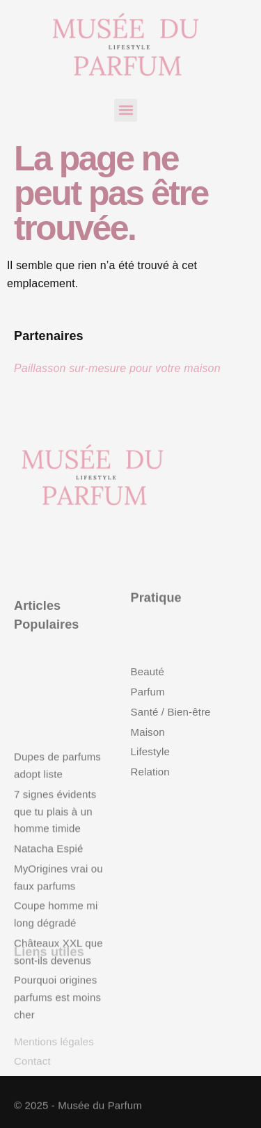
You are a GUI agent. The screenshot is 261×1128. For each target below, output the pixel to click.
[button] (125, 110)
